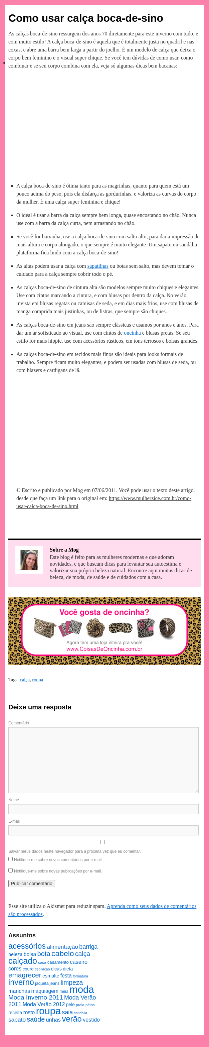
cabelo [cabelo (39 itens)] (62, 953)
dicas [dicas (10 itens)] (56, 968)
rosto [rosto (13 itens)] (29, 1012)
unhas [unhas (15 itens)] (53, 1020)
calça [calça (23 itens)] (82, 953)
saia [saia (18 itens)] (67, 1012)
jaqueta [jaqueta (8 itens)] (41, 983)
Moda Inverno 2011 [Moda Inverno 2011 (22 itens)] (35, 997)
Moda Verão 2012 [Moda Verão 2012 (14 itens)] (44, 1004)
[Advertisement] (104, 124)
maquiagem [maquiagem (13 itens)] (44, 991)
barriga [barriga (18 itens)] (88, 946)
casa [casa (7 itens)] (42, 962)
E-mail (14, 821)
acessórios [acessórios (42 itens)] (27, 946)
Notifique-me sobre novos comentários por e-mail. (58, 859)
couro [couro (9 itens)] (28, 968)
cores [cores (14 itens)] (14, 968)
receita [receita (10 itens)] (15, 1012)
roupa (37, 679)
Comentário (18, 723)
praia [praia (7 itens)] (80, 1005)
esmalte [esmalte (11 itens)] (50, 975)
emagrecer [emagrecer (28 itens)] (24, 975)
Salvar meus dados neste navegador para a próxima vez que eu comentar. (74, 851)
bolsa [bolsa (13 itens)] (30, 954)
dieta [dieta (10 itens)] (68, 968)
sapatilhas (98, 266)
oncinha (132, 333)
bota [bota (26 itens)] (43, 953)
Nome (13, 800)
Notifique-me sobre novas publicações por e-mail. (58, 871)
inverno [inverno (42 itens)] (21, 982)
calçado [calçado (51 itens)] (22, 960)
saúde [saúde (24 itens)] (36, 1019)
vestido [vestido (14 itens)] (91, 1020)
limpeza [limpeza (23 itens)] (72, 982)
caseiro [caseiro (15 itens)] (78, 962)
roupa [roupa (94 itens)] (48, 1011)
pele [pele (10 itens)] (70, 1004)
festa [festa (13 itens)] (66, 975)
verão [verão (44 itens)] (71, 1018)
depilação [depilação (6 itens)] (42, 969)
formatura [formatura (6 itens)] (80, 976)
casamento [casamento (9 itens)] (58, 962)
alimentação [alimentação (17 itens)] (62, 946)
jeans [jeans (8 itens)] (54, 983)
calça (25, 679)
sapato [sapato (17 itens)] (17, 1019)
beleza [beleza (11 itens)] (15, 954)
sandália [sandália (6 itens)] (80, 1013)
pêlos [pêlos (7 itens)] (89, 1005)
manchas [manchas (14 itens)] (19, 991)
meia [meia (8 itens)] (63, 991)
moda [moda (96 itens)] (81, 989)
